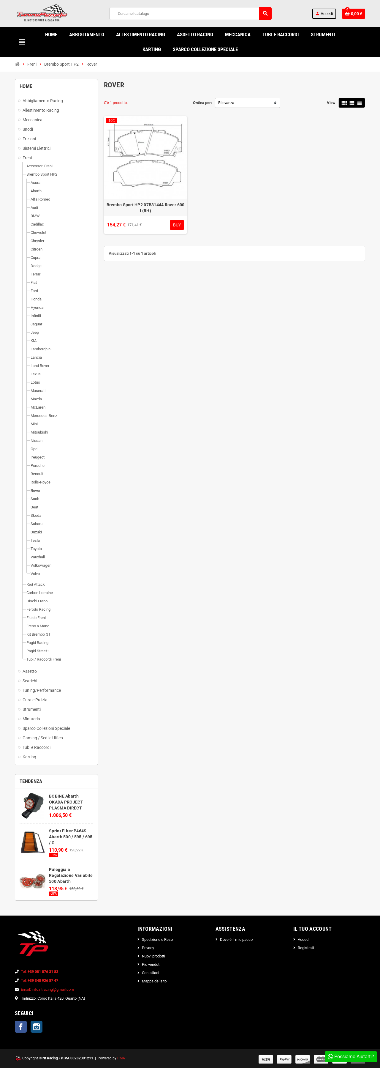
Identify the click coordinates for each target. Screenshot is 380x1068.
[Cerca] (190, 13)
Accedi (303, 939)
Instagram (36, 1027)
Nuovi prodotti (153, 956)
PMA (121, 1058)
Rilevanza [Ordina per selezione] (226, 102)
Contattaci (150, 973)
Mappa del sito (154, 981)
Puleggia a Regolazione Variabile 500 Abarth (71, 875)
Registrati (306, 948)
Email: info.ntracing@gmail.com (47, 989)
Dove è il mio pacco (236, 939)
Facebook (21, 1027)
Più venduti (151, 964)
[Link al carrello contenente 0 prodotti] (353, 14)
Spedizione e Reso (157, 939)
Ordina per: (202, 102)
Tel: (39, 971)
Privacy (148, 948)
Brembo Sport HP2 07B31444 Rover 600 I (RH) (146, 207)
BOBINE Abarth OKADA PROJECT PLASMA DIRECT (66, 802)
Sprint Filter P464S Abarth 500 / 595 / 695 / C (70, 836)
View (331, 102)
